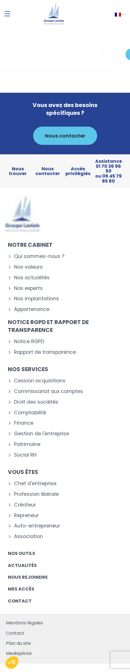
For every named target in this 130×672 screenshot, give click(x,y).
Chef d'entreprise (35, 483)
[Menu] (7, 13)
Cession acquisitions (39, 381)
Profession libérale (36, 494)
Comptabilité (30, 413)
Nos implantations (36, 299)
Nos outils (21, 553)
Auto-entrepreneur (37, 526)
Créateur (25, 505)
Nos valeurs (28, 267)
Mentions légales (24, 623)
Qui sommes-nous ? (39, 256)
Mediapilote (19, 653)
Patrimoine (27, 444)
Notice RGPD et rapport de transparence (48, 326)
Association (28, 536)
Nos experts (28, 288)
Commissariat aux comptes (48, 391)
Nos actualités (32, 278)
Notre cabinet (30, 245)
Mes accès (21, 589)
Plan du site (18, 643)
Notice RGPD (29, 341)
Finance (23, 423)
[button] (12, 662)
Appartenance (31, 309)
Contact (20, 601)
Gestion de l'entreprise (41, 434)
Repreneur (26, 515)
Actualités (22, 565)
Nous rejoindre (28, 577)
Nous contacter (65, 135)
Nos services (28, 369)
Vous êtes (23, 472)
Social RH (25, 455)
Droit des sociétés (36, 402)
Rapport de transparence (45, 352)
